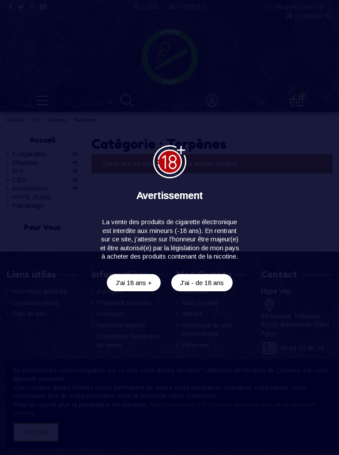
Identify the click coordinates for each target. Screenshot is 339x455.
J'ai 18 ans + (134, 282)
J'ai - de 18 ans (202, 282)
